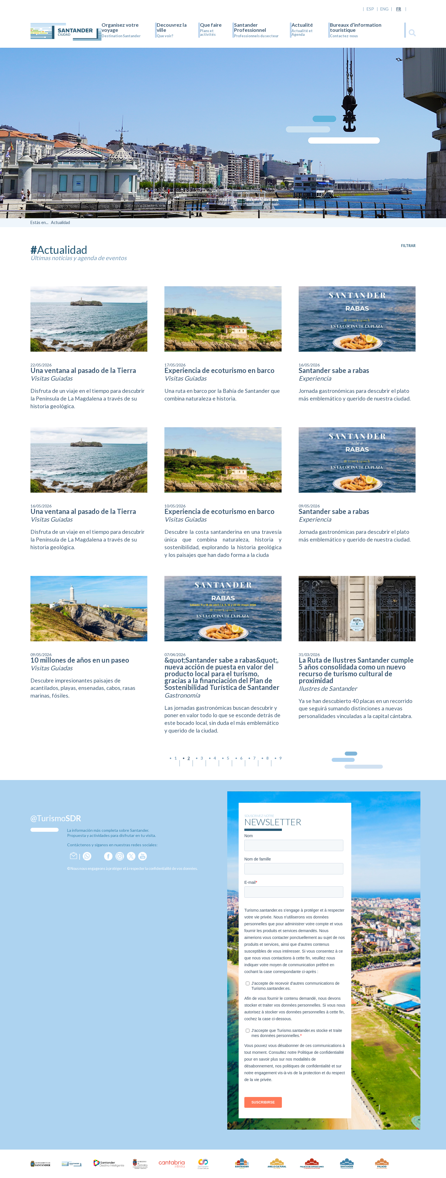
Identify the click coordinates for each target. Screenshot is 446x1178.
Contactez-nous (344, 36)
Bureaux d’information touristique (355, 27)
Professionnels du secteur (256, 36)
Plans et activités (208, 33)
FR (398, 9)
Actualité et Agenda (302, 33)
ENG (384, 9)
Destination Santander (121, 36)
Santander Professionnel (250, 27)
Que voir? (165, 36)
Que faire (211, 25)
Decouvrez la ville (172, 27)
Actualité (302, 25)
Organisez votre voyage (120, 27)
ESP (370, 9)
